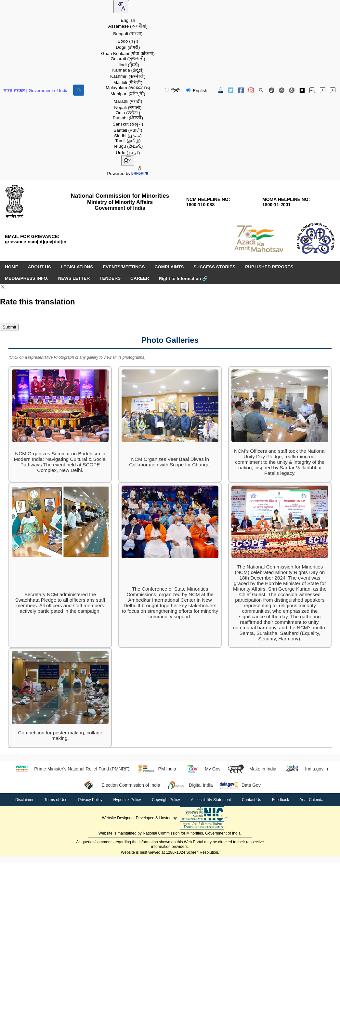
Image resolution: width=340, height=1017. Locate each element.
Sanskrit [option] (127, 124)
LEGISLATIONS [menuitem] (77, 266)
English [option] (128, 20)
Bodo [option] (128, 41)
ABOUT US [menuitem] (39, 266)
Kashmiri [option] (128, 76)
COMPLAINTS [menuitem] (169, 266)
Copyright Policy (166, 799)
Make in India (251, 769)
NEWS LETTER (74, 278)
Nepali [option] (127, 107)
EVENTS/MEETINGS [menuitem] (124, 266)
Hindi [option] (128, 64)
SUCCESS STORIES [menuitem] (214, 266)
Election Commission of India (119, 785)
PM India (156, 769)
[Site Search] (261, 90)
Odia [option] (128, 112)
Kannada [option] (127, 70)
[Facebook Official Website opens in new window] (241, 90)
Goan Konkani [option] (128, 53)
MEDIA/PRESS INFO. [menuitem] (26, 278)
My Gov (202, 769)
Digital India (190, 785)
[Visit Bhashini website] (139, 173)
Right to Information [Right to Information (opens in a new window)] (183, 278)
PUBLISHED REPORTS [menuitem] (269, 266)
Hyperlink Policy (127, 799)
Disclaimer (24, 799)
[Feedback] (272, 90)
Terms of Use (55, 799)
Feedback (280, 799)
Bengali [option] (127, 33)
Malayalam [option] (128, 87)
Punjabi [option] (128, 117)
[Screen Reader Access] (292, 90)
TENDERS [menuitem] (110, 278)
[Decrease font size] (333, 90)
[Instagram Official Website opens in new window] (251, 90)
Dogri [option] (128, 47)
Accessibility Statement (211, 799)
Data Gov (240, 785)
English (196, 90)
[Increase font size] (312, 90)
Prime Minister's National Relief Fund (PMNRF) (70, 769)
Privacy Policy (90, 799)
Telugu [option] (128, 146)
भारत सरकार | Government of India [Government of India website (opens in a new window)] (36, 90)
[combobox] (121, 6)
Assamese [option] (128, 26)
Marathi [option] (127, 101)
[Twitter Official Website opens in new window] (231, 90)
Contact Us (251, 799)
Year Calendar (312, 799)
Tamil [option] (128, 140)
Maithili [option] (127, 82)
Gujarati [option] (128, 58)
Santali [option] (127, 130)
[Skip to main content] (78, 90)
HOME (11, 266)
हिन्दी (173, 90)
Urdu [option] (128, 152)
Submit (9, 327)
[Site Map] (282, 90)
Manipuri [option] (128, 93)
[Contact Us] (220, 90)
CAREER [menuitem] (139, 278)
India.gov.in (305, 769)
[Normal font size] (323, 90)
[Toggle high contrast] (302, 90)
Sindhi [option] (128, 135)
